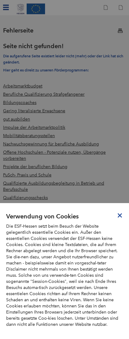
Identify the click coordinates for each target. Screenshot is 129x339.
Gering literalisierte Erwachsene (34, 111)
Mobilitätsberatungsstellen (29, 135)
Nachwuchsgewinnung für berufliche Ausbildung (51, 144)
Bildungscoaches (19, 102)
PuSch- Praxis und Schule (27, 175)
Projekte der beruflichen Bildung (35, 166)
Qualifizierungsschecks (25, 197)
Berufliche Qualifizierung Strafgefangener (44, 94)
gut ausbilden (16, 119)
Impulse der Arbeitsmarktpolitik (34, 127)
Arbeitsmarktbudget (22, 86)
